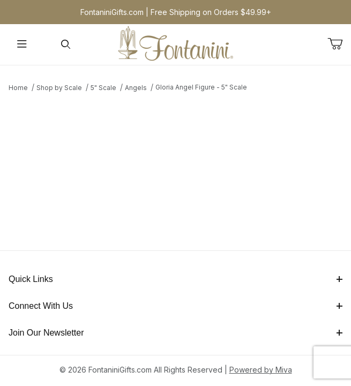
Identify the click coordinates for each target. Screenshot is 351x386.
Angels (136, 88)
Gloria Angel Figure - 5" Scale (201, 87)
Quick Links (175, 279)
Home (18, 88)
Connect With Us (175, 305)
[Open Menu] (22, 45)
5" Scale (103, 88)
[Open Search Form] (66, 45)
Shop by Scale (59, 88)
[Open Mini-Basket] (339, 43)
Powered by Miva (260, 369)
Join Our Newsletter (175, 332)
